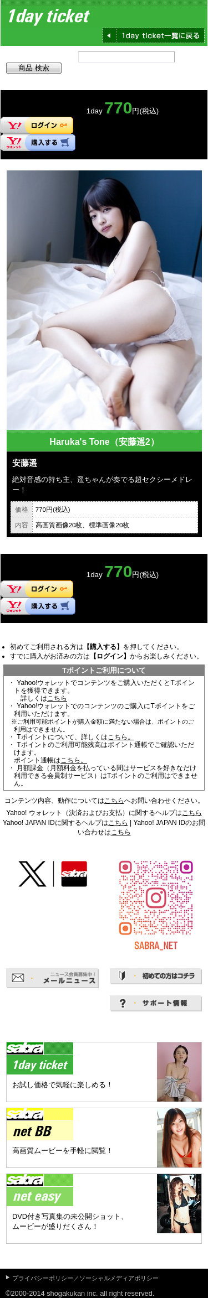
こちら (57, 698)
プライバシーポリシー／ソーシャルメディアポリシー (85, 1278)
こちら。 (121, 737)
